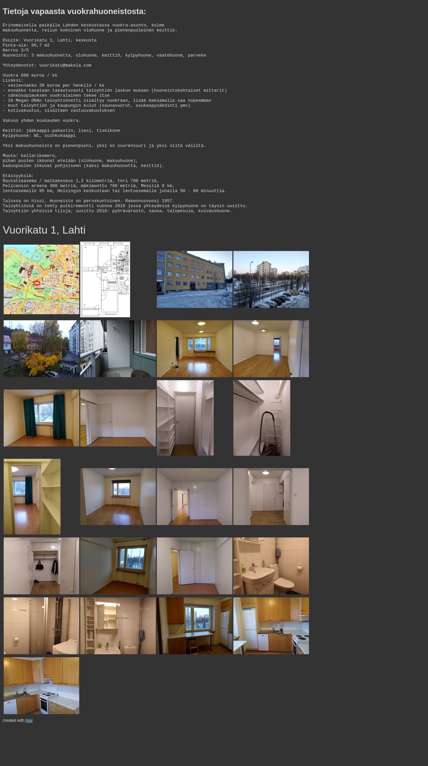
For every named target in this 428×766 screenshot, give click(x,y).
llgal (28, 759)
